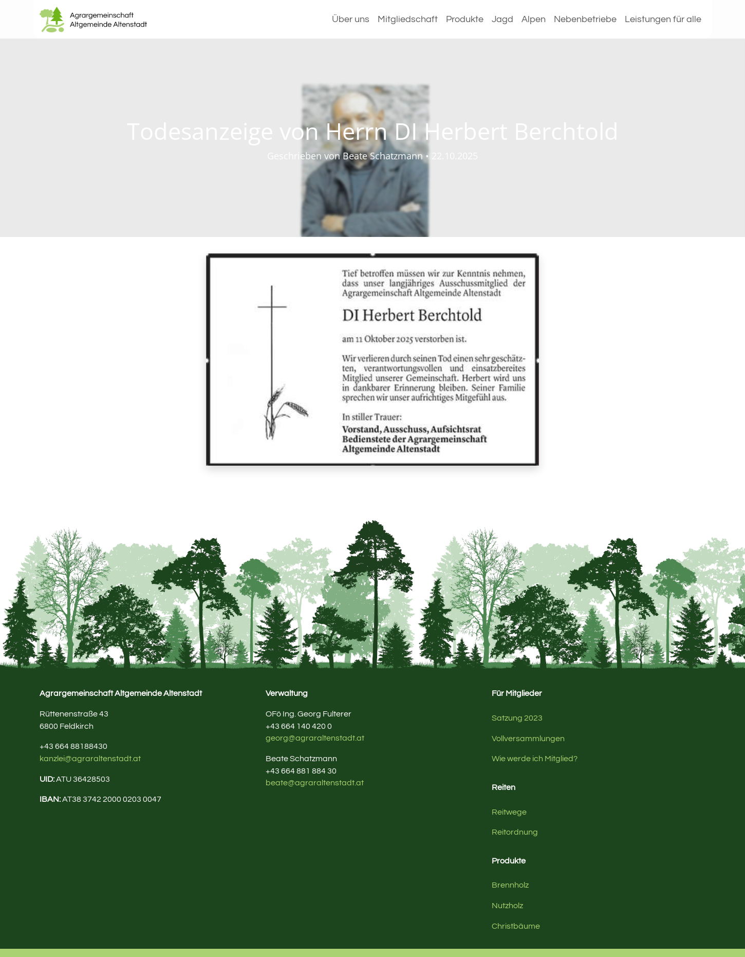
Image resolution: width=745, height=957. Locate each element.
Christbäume (516, 926)
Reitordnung (515, 832)
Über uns (350, 19)
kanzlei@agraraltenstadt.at (90, 758)
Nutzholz (507, 905)
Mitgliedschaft (408, 19)
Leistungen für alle (663, 19)
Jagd (502, 19)
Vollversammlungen (528, 738)
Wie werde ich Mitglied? (535, 758)
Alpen (534, 19)
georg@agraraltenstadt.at (315, 738)
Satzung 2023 (517, 718)
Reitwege (509, 812)
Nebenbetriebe (585, 19)
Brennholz (510, 885)
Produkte (464, 19)
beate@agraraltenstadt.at (315, 783)
